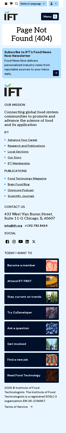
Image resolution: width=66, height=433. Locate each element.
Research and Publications (26, 146)
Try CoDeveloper (32, 312)
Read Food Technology (32, 375)
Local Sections (18, 152)
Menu (47, 16)
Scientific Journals (21, 196)
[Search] (15, 4)
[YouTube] (20, 242)
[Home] (11, 15)
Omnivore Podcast (21, 190)
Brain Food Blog (19, 184)
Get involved (32, 344)
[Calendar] (5, 4)
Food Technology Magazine (27, 178)
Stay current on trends (32, 297)
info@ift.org (13, 226)
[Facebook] (7, 242)
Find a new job (32, 360)
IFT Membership (19, 163)
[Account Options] (54, 4)
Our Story (14, 157)
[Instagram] (14, 242)
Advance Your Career (22, 140)
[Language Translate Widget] (33, 4)
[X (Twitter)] (34, 242)
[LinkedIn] (27, 242)
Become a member (32, 265)
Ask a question (32, 328)
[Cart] (10, 4)
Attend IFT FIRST (32, 281)
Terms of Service (16, 407)
